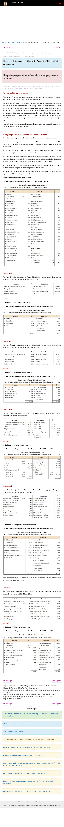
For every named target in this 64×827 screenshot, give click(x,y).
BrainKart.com (17, 3)
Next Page (56, 47)
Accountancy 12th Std (15, 42)
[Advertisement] (32, 23)
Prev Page (7, 47)
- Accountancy (22, 755)
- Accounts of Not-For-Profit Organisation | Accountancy (26, 747)
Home (4, 42)
